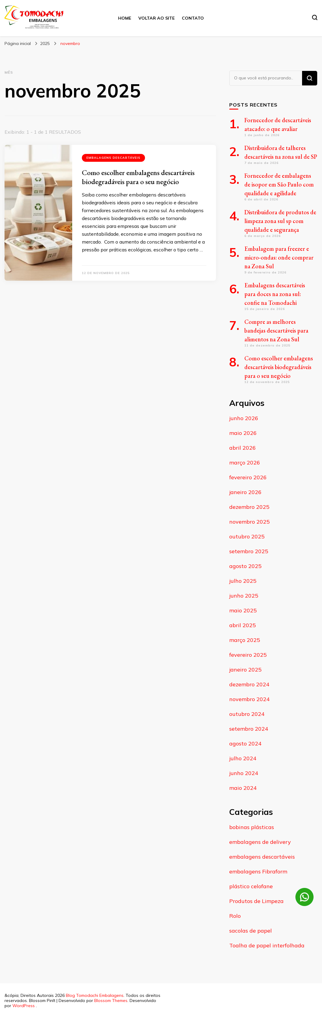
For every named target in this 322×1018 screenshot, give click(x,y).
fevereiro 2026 (248, 477)
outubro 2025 (247, 536)
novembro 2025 (249, 521)
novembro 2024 (249, 699)
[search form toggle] (314, 17)
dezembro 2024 (249, 684)
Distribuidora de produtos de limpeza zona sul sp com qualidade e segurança (280, 221)
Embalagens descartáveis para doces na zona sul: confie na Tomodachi (274, 294)
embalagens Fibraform (258, 871)
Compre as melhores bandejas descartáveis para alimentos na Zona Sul (276, 330)
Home (124, 18)
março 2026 (244, 462)
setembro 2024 (248, 728)
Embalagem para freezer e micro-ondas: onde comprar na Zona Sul (279, 257)
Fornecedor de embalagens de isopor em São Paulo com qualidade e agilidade (279, 184)
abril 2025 (242, 625)
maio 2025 (243, 610)
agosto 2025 (245, 566)
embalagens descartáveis (113, 158)
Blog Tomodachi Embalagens (95, 995)
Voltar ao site (156, 18)
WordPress (23, 1005)
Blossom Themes (110, 1000)
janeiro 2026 (245, 492)
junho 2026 (243, 418)
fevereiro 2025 (248, 654)
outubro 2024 (247, 713)
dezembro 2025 (249, 506)
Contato (193, 18)
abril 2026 (242, 447)
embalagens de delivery (260, 841)
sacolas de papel (250, 930)
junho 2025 (243, 595)
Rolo (235, 915)
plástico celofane (251, 886)
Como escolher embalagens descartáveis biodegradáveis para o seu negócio (138, 177)
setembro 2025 (248, 551)
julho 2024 (242, 758)
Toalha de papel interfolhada (266, 945)
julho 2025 (242, 580)
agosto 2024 (245, 743)
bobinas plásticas (251, 827)
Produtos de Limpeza (256, 901)
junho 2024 (243, 773)
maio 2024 (243, 787)
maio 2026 (243, 432)
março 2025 (244, 640)
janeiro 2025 (245, 669)
